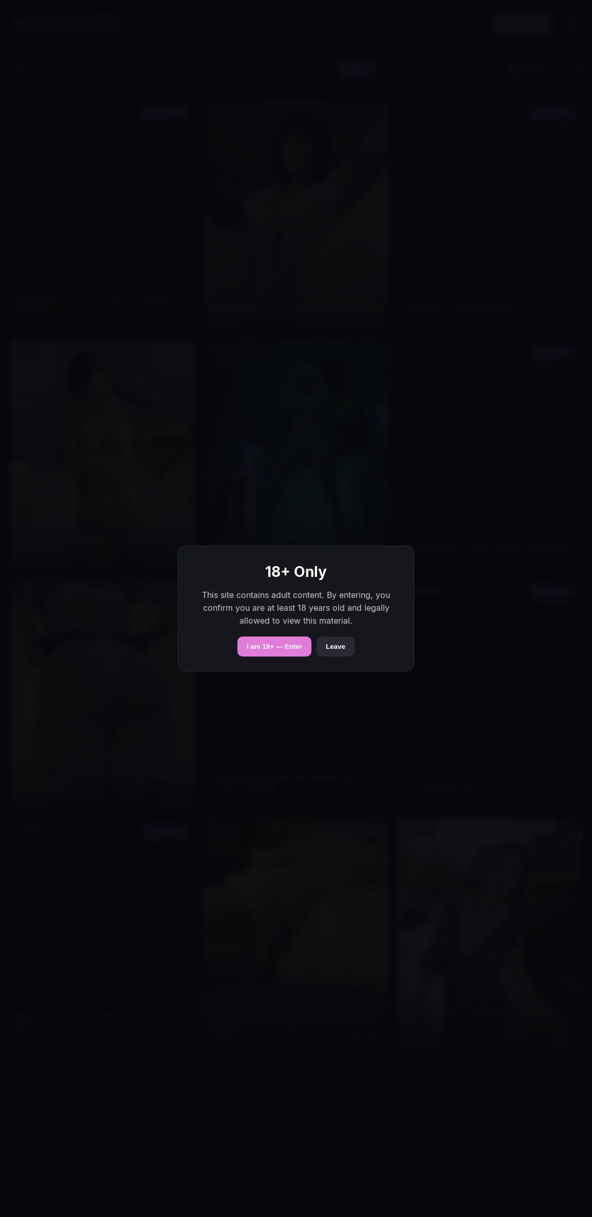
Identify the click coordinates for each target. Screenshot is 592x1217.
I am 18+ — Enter (274, 646)
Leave (335, 646)
